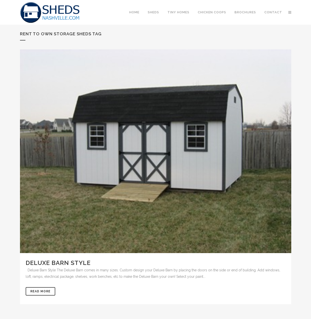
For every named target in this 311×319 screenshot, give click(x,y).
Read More (40, 291)
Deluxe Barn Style (58, 262)
